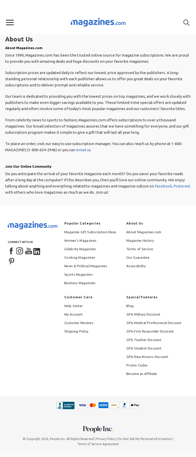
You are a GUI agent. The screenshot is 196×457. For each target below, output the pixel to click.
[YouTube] (28, 251)
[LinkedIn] (37, 251)
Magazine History (140, 240)
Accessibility (136, 266)
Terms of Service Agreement (98, 444)
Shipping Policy (76, 331)
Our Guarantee (137, 257)
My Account (73, 314)
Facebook (163, 186)
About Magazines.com (144, 232)
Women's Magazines (80, 240)
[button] (10, 22)
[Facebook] (11, 251)
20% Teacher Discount (143, 340)
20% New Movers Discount (147, 357)
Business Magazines (79, 283)
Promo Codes (137, 365)
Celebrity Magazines (80, 249)
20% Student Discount (143, 348)
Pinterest (181, 186)
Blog (129, 306)
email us (83, 150)
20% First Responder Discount (150, 331)
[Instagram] (20, 251)
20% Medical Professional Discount (153, 323)
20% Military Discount (143, 314)
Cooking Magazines (79, 257)
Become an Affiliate (141, 373)
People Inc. (58, 439)
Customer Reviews (78, 323)
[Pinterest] (11, 260)
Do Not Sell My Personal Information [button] (145, 439)
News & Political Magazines (85, 266)
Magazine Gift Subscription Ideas (90, 232)
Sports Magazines (78, 274)
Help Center (73, 306)
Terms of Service (139, 249)
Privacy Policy (106, 439)
